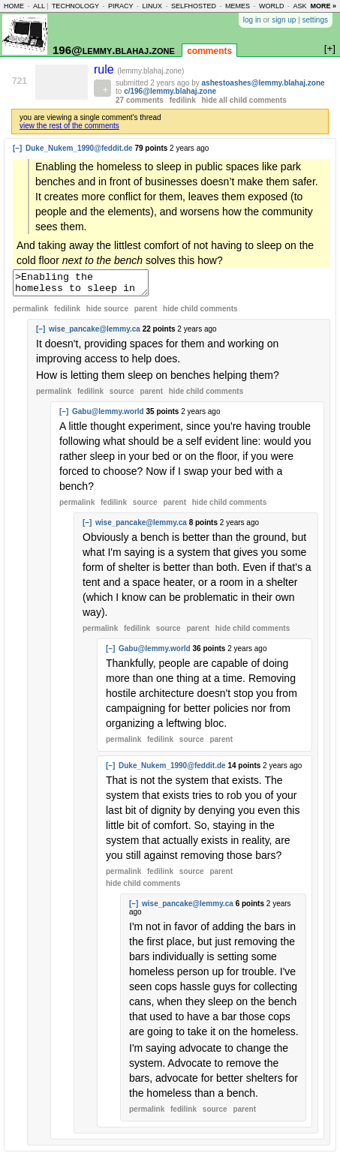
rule (105, 69)
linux (152, 6)
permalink (30, 313)
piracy (121, 6)
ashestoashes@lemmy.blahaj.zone (263, 83)
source (122, 396)
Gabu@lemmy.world (108, 416)
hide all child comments (244, 100)
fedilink (183, 100)
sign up (284, 20)
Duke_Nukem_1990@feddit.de (79, 148)
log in (252, 20)
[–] (17, 148)
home (14, 6)
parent (146, 313)
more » (323, 6)
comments (209, 51)
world (271, 6)
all (39, 6)
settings (315, 20)
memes (237, 6)
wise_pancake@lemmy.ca (94, 333)
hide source (107, 313)
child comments (200, 313)
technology (75, 6)
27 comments (140, 100)
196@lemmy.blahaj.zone (114, 50)
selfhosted (193, 6)
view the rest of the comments (69, 126)
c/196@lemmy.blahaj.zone (170, 91)
